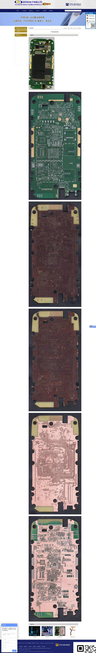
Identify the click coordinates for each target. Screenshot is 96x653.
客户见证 (43, 646)
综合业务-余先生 (92, 15)
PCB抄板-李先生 (92, 18)
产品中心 (75, 28)
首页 (18, 10)
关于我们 (24, 10)
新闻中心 (31, 10)
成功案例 (18, 31)
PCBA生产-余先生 (91, 21)
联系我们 (51, 10)
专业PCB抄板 (70, 28)
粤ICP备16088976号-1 (50, 651)
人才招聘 (44, 10)
